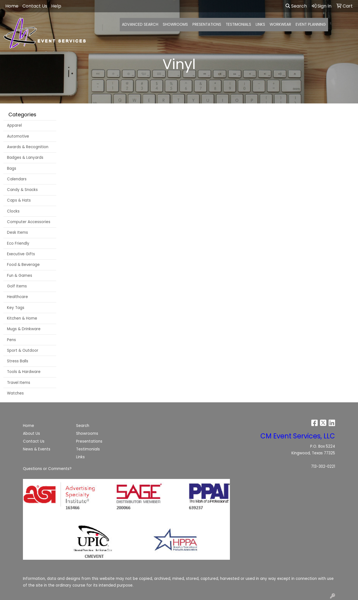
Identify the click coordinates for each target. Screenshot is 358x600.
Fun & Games (19, 275)
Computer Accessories (28, 222)
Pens (11, 339)
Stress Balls (17, 361)
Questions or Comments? (47, 468)
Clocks (13, 211)
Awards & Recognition (27, 147)
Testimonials (88, 449)
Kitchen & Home (22, 318)
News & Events (36, 449)
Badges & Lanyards (25, 157)
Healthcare (17, 296)
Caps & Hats (19, 200)
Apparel (14, 125)
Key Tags (15, 307)
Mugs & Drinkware (24, 329)
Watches (15, 393)
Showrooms (87, 433)
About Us (31, 433)
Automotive (18, 136)
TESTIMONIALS (238, 24)
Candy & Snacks (22, 189)
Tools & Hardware (24, 371)
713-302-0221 (323, 466)
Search (296, 6)
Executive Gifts (21, 254)
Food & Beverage (23, 264)
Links (80, 457)
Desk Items (17, 232)
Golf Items (17, 286)
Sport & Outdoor (22, 350)
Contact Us (33, 441)
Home (28, 425)
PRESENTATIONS (206, 24)
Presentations (89, 441)
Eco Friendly (18, 243)
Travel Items (18, 382)
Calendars (17, 179)
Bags (11, 168)
